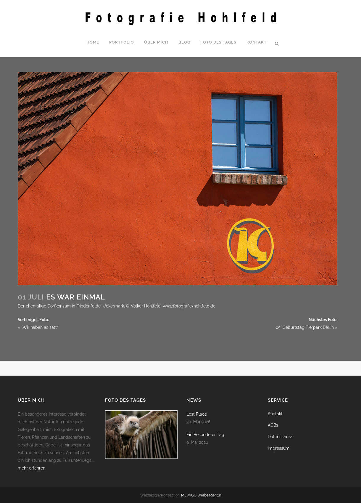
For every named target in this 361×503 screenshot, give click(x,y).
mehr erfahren (31, 468)
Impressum (278, 448)
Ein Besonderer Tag (205, 434)
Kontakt (275, 413)
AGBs (273, 425)
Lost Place (196, 414)
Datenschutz (280, 436)
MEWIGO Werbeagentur (201, 495)
